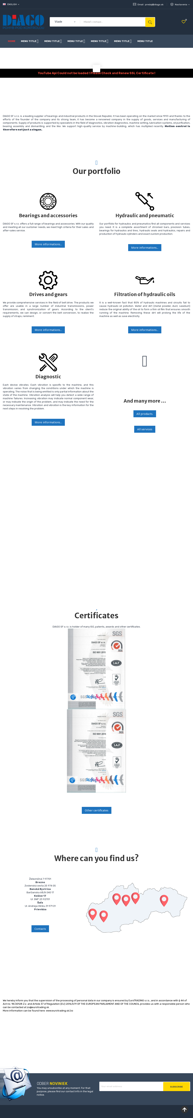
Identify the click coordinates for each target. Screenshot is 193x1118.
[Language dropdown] (11, 4)
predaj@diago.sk (154, 4)
